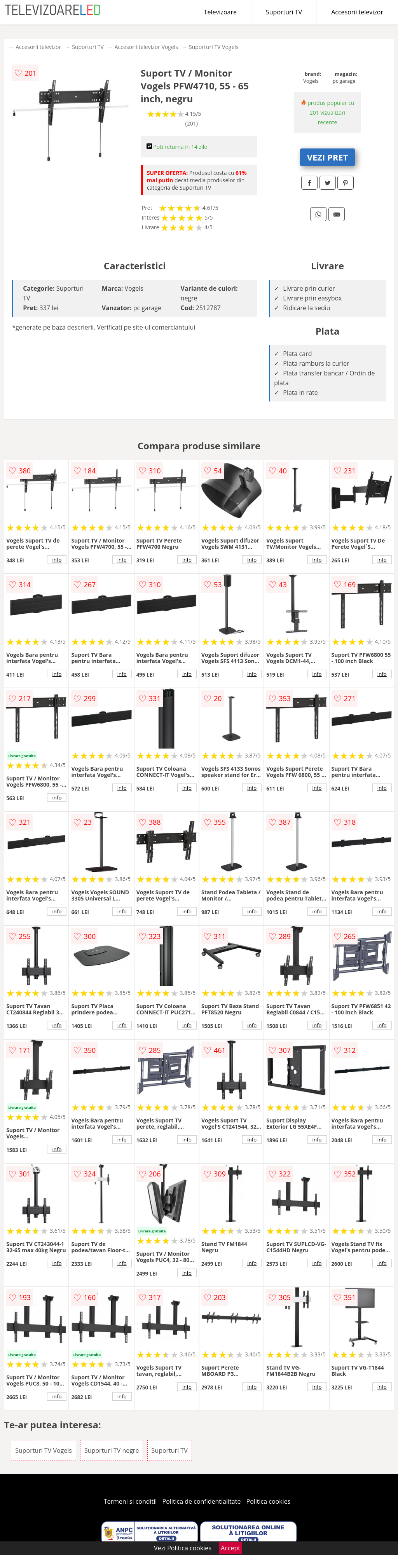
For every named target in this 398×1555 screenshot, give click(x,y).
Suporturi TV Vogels (214, 47)
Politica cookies (268, 1501)
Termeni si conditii (130, 1501)
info (56, 559)
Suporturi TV (284, 12)
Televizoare (220, 12)
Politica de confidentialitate (201, 1501)
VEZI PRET (327, 157)
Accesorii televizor (357, 12)
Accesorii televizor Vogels (146, 47)
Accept (230, 1548)
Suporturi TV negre (111, 1450)
